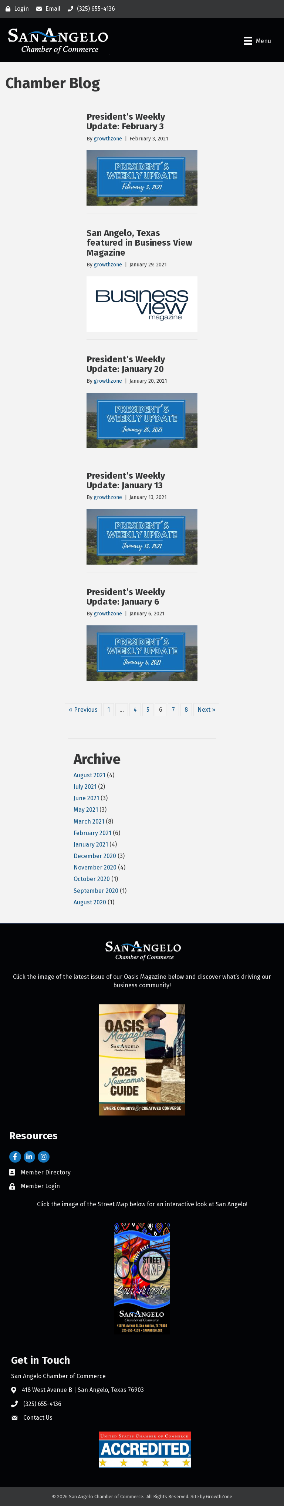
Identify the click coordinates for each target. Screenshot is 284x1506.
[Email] (46, 9)
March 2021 (89, 821)
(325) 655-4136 (42, 1403)
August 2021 (89, 775)
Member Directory (46, 1172)
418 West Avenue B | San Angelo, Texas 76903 (83, 1389)
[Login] (15, 9)
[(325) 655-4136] (89, 9)
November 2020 (95, 867)
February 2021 (92, 833)
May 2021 (86, 809)
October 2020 (92, 878)
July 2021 (85, 786)
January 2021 (91, 844)
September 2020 (96, 890)
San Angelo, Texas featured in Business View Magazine (139, 243)
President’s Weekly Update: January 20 (126, 364)
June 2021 (86, 798)
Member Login (40, 1186)
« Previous (83, 709)
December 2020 (95, 856)
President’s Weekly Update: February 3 (126, 122)
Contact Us (38, 1417)
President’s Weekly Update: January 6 (126, 597)
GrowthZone (219, 1496)
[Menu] (257, 41)
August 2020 (90, 902)
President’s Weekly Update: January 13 (126, 481)
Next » (206, 709)
